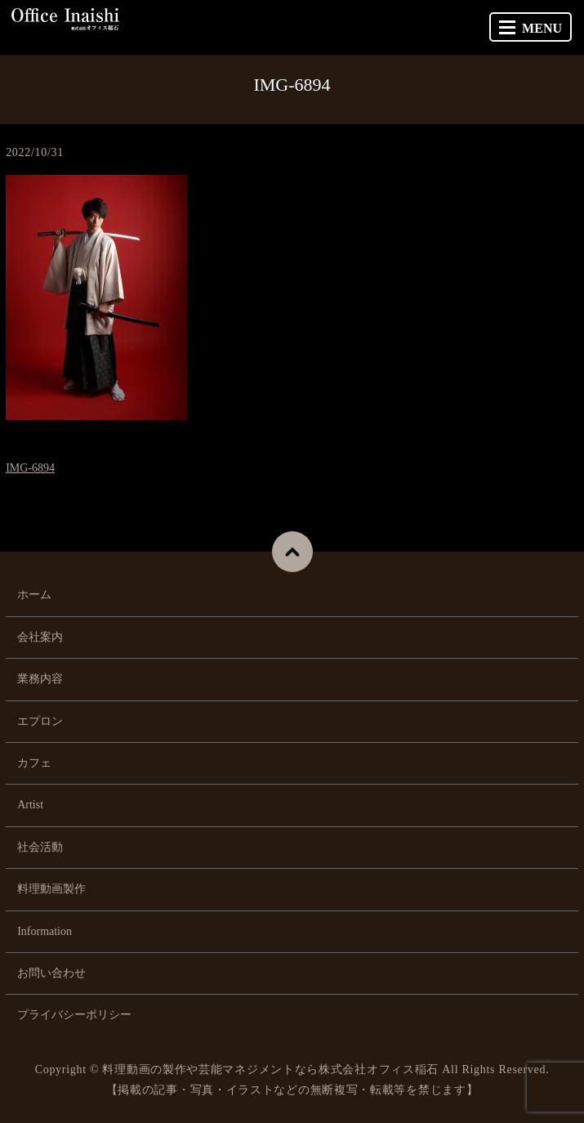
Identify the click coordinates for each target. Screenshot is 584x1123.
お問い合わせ (51, 973)
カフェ (34, 763)
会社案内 (40, 637)
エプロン (40, 721)
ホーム (34, 594)
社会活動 (40, 847)
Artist (30, 805)
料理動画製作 (51, 889)
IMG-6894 (30, 468)
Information (44, 931)
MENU (530, 28)
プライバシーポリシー (74, 1015)
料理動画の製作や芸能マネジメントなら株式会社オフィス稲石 (270, 1069)
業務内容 (40, 679)
